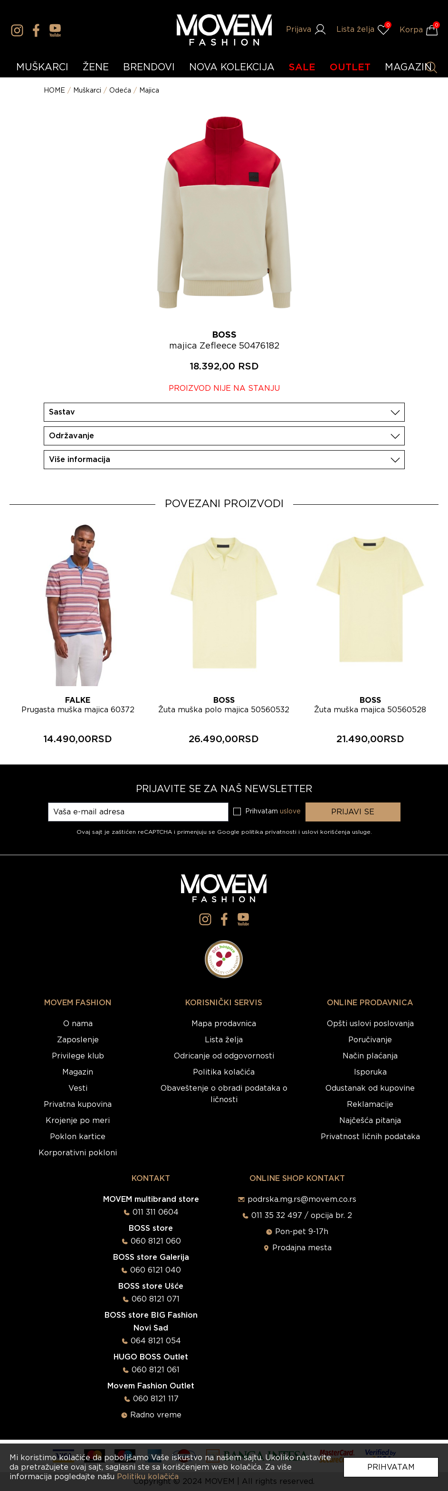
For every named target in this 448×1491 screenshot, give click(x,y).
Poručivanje (370, 1040)
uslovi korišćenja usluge (336, 832)
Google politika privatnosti (257, 832)
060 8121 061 (156, 1370)
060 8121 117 (156, 1399)
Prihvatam (391, 1467)
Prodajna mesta (302, 1248)
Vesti (77, 1088)
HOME (54, 90)
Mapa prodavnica (223, 1024)
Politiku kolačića (148, 1477)
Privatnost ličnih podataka (370, 1137)
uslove (290, 811)
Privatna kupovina (78, 1104)
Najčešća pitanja (370, 1120)
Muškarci (87, 90)
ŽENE (96, 67)
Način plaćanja (370, 1056)
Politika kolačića (224, 1072)
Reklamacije (370, 1104)
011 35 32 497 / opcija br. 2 (301, 1215)
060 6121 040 (155, 1270)
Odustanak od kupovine (370, 1088)
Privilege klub (78, 1056)
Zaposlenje (78, 1040)
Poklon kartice (77, 1137)
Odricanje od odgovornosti (224, 1056)
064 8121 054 (156, 1341)
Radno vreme (155, 1415)
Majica (149, 90)
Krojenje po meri (78, 1120)
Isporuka (370, 1072)
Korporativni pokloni (77, 1153)
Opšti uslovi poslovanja (370, 1024)
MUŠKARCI (42, 67)
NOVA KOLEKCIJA (232, 67)
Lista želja (224, 1040)
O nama (78, 1024)
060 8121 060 (156, 1241)
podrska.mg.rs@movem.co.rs (302, 1199)
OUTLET (350, 67)
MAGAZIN (408, 67)
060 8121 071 (156, 1299)
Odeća (120, 90)
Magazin (77, 1072)
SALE (302, 67)
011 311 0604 (156, 1212)
